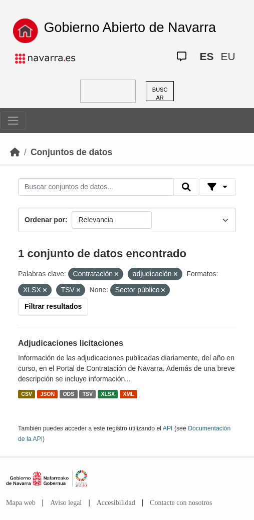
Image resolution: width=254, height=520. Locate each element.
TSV (88, 394)
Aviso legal (66, 502)
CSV (26, 394)
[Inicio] (15, 152)
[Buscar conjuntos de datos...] (96, 187)
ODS (68, 394)
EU (227, 56)
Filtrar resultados (53, 306)
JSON (47, 394)
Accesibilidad (116, 502)
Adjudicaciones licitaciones (70, 343)
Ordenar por (45, 220)
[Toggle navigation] (13, 121)
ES (206, 56)
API (168, 428)
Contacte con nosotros (181, 502)
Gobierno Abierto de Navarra (130, 27)
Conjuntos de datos (71, 152)
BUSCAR (160, 94)
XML (128, 394)
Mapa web (21, 502)
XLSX (108, 394)
